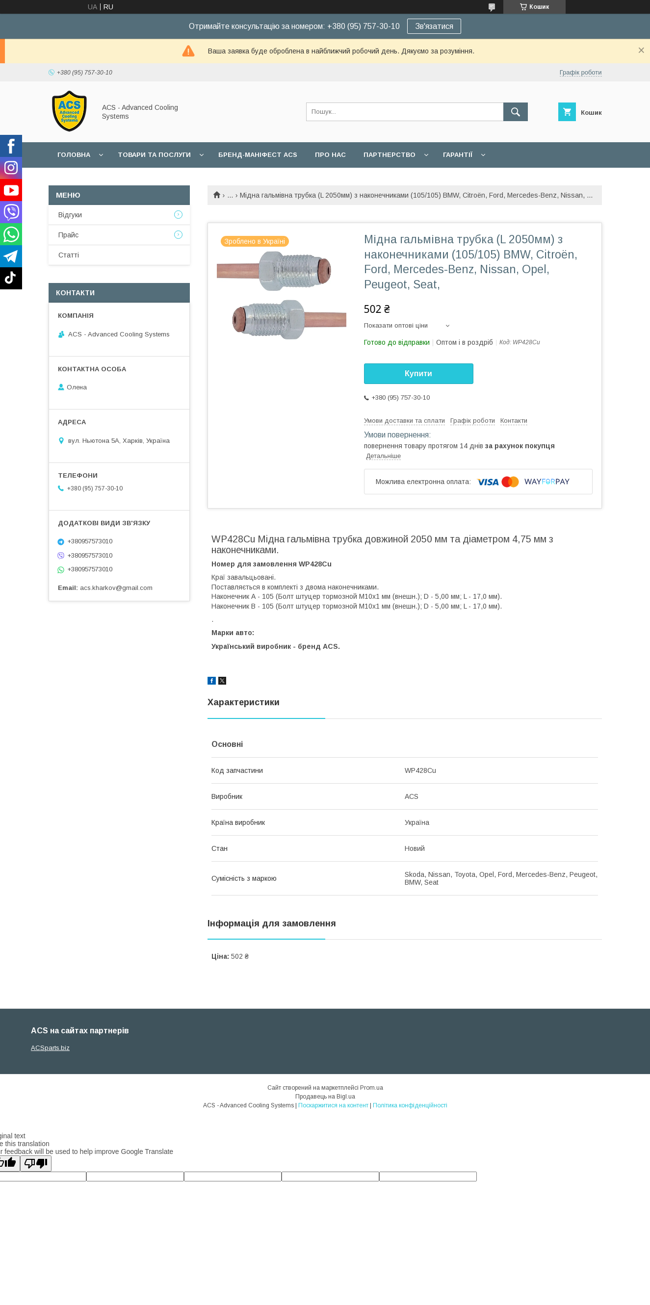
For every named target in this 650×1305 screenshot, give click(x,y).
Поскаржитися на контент (333, 1105)
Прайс (68, 235)
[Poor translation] (36, 1163)
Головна (73, 154)
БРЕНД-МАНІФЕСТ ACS (257, 154)
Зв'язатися (434, 26)
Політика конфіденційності (410, 1105)
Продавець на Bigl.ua (325, 1096)
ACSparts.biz (50, 1047)
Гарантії (457, 154)
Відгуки (70, 215)
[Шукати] (515, 111)
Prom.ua (371, 1087)
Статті (68, 255)
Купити (418, 373)
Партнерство (390, 154)
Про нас (330, 154)
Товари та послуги (154, 154)
